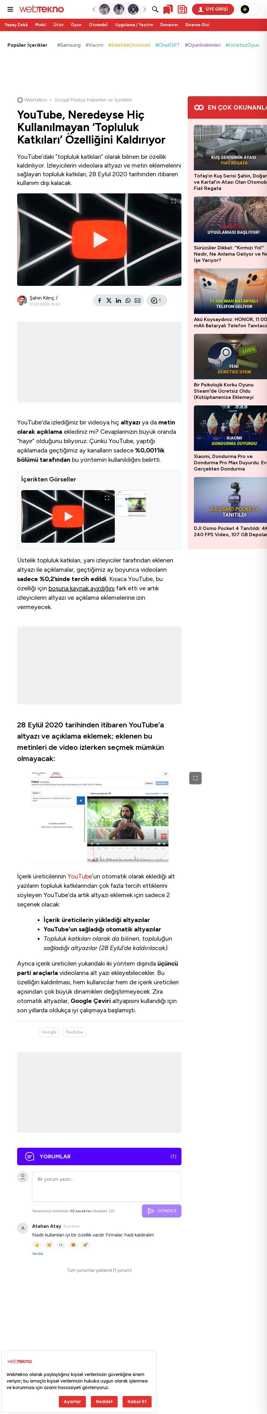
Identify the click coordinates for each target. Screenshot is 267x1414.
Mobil (40, 24)
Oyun (76, 24)
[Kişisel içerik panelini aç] (182, 9)
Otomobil (98, 24)
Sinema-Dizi (197, 24)
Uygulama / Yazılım (134, 24)
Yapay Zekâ (16, 24)
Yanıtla (37, 1253)
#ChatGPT (167, 45)
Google (49, 1032)
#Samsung (69, 45)
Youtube (74, 1032)
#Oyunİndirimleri (203, 45)
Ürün (58, 24)
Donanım (169, 24)
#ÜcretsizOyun (243, 45)
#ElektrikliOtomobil (129, 45)
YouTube (80, 876)
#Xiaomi (94, 45)
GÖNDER (161, 1211)
